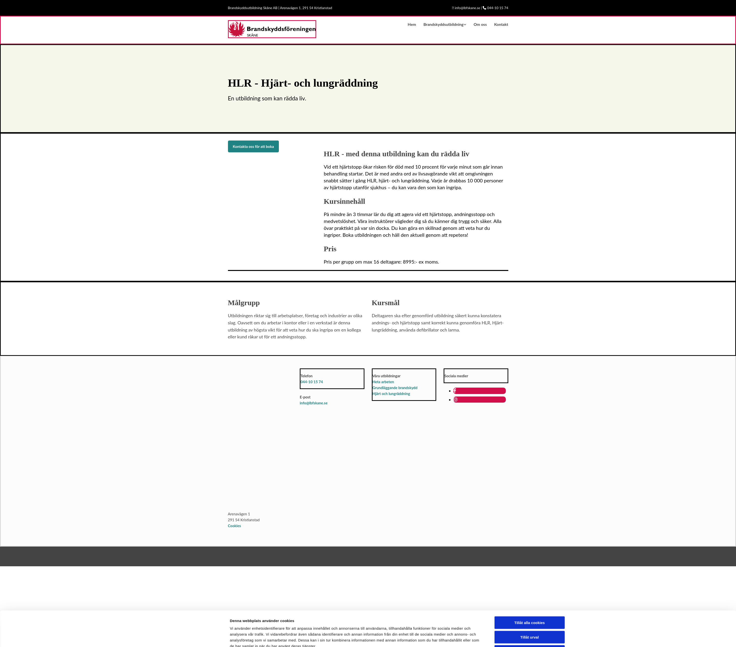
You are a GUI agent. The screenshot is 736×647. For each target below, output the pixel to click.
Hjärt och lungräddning (391, 393)
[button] (253, 146)
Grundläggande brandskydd (395, 387)
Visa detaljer (433, 544)
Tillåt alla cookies (529, 505)
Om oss (480, 24)
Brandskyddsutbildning (443, 24)
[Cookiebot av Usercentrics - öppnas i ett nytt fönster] (197, 544)
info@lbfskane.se (314, 403)
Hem (412, 24)
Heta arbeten (383, 381)
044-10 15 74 (311, 381)
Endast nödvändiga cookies (529, 534)
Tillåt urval (529, 519)
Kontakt (501, 24)
